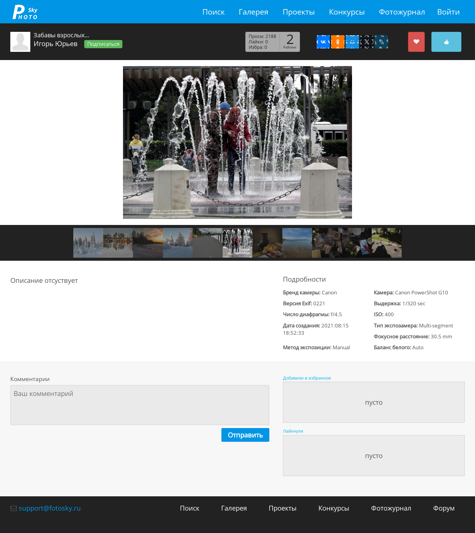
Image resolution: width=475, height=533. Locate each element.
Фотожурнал (402, 12)
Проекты (299, 12)
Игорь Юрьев (56, 43)
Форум (444, 507)
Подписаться (103, 43)
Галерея (253, 12)
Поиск (213, 12)
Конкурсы (347, 12)
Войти (448, 12)
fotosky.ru (24, 11)
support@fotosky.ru (50, 507)
